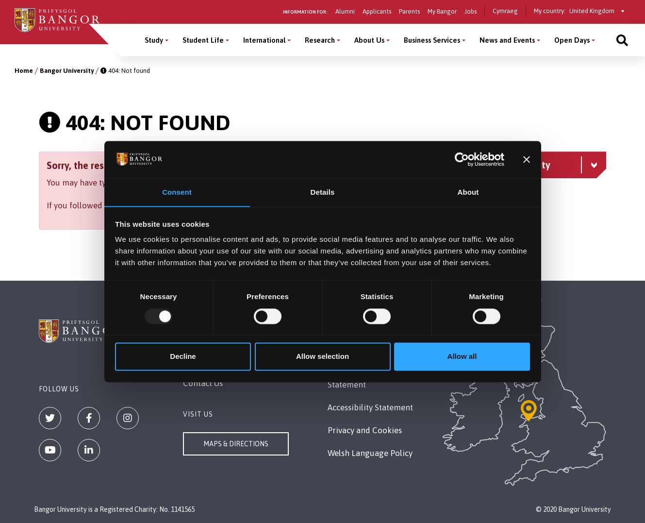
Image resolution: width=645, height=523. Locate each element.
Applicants (377, 11)
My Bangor (442, 11)
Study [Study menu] (154, 40)
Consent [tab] (177, 192)
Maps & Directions (235, 444)
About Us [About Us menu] (369, 40)
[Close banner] (526, 159)
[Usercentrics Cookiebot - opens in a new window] (461, 159)
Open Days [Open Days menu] (572, 40)
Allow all (462, 357)
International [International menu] (264, 40)
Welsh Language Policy (370, 453)
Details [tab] (323, 192)
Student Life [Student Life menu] (203, 40)
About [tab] (468, 192)
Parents (409, 11)
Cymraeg (505, 11)
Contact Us (203, 383)
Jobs (470, 11)
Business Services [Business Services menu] (432, 40)
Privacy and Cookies (365, 430)
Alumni (345, 11)
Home (24, 70)
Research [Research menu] (320, 40)
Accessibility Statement (370, 407)
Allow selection (322, 357)
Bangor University (67, 70)
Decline (183, 357)
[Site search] (622, 40)
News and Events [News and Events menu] (507, 40)
